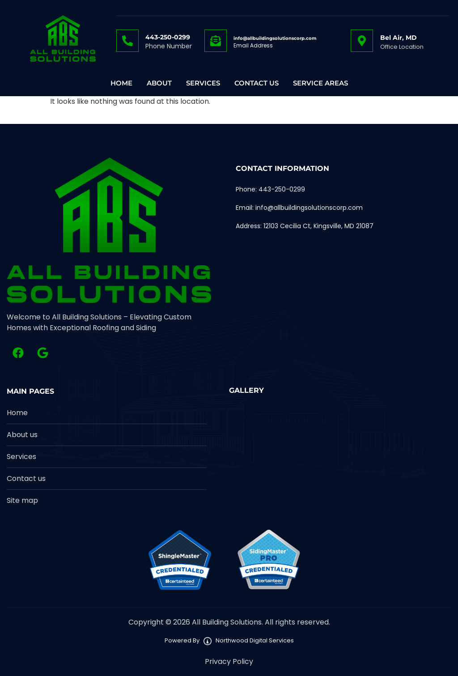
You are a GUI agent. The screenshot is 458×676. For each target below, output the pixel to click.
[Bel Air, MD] (362, 41)
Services (203, 83)
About (159, 83)
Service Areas (320, 83)
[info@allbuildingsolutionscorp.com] (215, 41)
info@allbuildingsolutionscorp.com (274, 38)
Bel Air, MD (398, 38)
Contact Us (256, 83)
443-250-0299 (167, 37)
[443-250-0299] (127, 41)
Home (121, 83)
